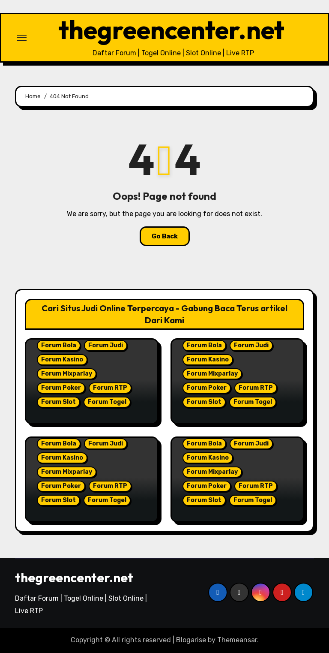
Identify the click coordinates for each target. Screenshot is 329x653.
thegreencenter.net (171, 29)
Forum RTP (110, 387)
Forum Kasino (62, 359)
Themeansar (237, 640)
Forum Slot (58, 402)
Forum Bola (58, 345)
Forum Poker (61, 387)
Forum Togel (107, 402)
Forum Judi (105, 345)
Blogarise (191, 640)
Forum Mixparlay (66, 373)
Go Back (165, 236)
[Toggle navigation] (22, 38)
